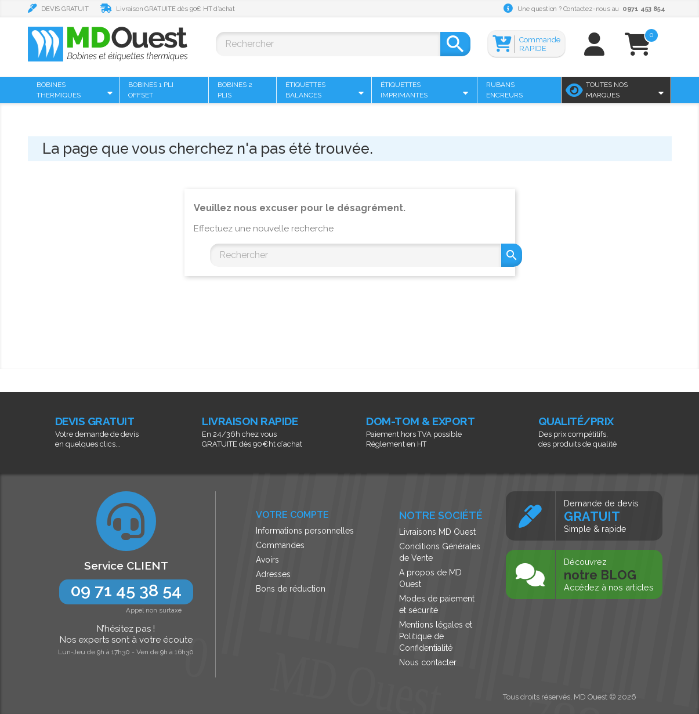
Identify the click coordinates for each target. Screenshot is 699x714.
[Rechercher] (328, 44)
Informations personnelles (305, 530)
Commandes (280, 545)
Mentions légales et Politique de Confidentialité (435, 636)
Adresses (273, 574)
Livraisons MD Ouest (437, 532)
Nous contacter (428, 662)
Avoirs (267, 559)
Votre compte (292, 514)
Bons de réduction (290, 588)
